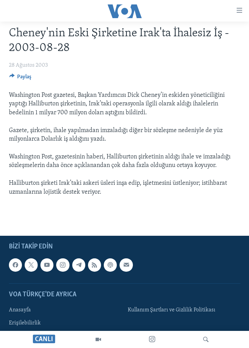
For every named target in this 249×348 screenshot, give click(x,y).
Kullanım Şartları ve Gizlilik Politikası (171, 310)
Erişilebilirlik (25, 323)
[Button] (20, 78)
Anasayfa (20, 310)
